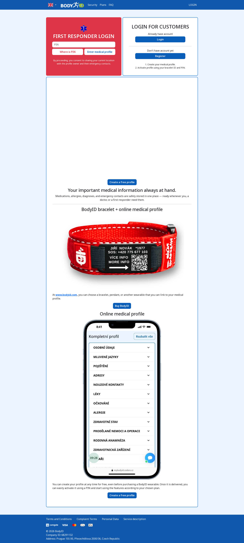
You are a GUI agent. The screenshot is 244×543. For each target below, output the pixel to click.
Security (92, 5)
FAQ (111, 5)
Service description (135, 519)
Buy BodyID (122, 306)
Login (193, 5)
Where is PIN (67, 52)
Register (160, 56)
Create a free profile (122, 182)
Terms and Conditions (59, 519)
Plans (103, 5)
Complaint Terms (87, 519)
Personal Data (110, 519)
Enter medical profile (99, 52)
